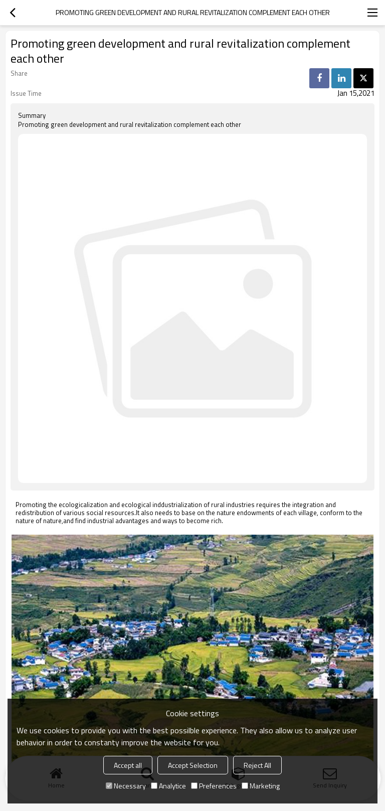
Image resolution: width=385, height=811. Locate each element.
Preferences (214, 785)
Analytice (168, 785)
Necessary (126, 785)
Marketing (261, 785)
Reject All (257, 765)
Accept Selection (193, 765)
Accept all (128, 765)
